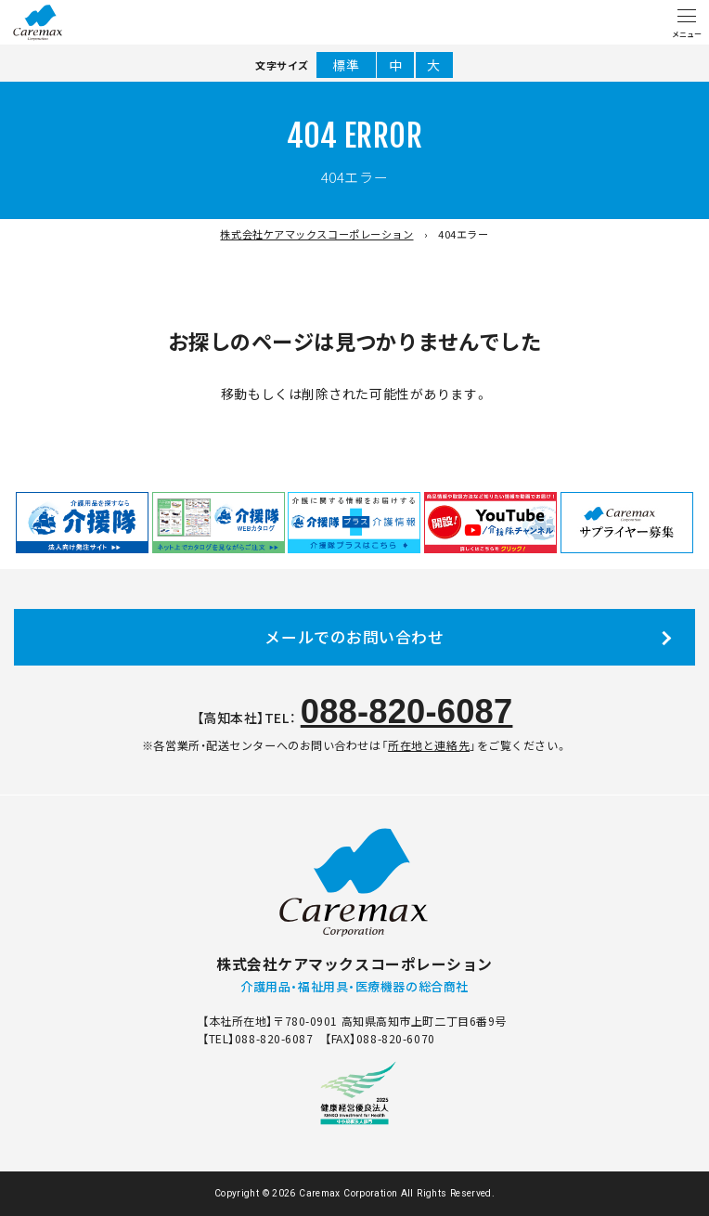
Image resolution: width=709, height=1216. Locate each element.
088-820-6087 (407, 711)
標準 (345, 65)
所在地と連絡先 (429, 745)
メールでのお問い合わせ (354, 637)
